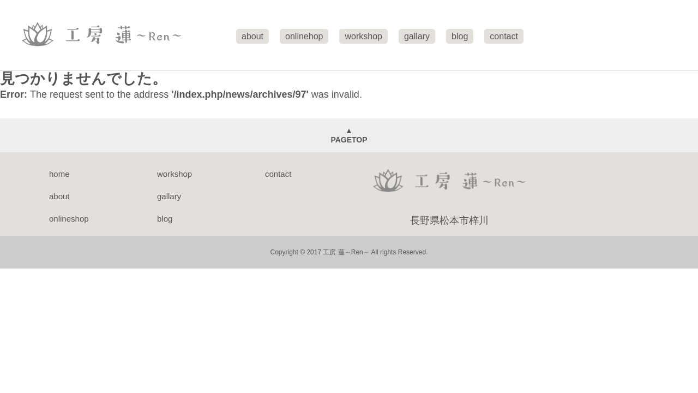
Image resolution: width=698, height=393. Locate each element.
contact (278, 173)
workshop (174, 173)
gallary (169, 196)
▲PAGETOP (348, 135)
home (59, 173)
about (59, 196)
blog (164, 218)
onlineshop (69, 218)
